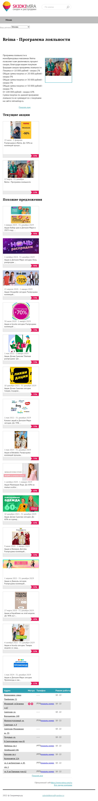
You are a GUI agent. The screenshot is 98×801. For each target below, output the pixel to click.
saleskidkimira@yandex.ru (53, 795)
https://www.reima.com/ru (61, 782)
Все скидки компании (63, 785)
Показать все (37, 775)
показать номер (47, 703)
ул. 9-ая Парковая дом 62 (15, 771)
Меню (9, 19)
